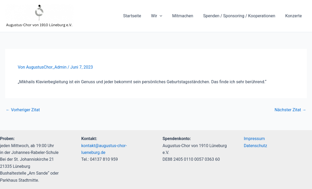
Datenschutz (255, 145)
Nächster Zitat (290, 110)
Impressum (254, 138)
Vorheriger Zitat (23, 110)
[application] (165, 15)
